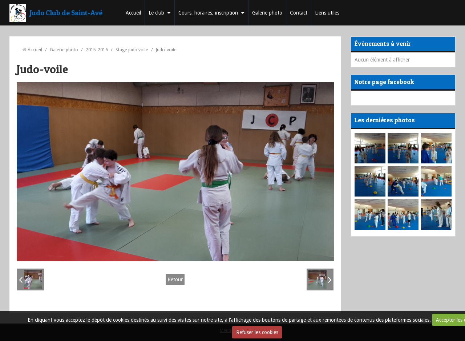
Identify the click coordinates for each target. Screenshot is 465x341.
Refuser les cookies (257, 332)
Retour (175, 279)
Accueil (133, 13)
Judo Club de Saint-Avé (66, 12)
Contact (298, 13)
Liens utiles (327, 13)
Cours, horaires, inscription (208, 13)
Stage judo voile (132, 49)
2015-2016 (97, 49)
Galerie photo (267, 13)
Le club (156, 13)
